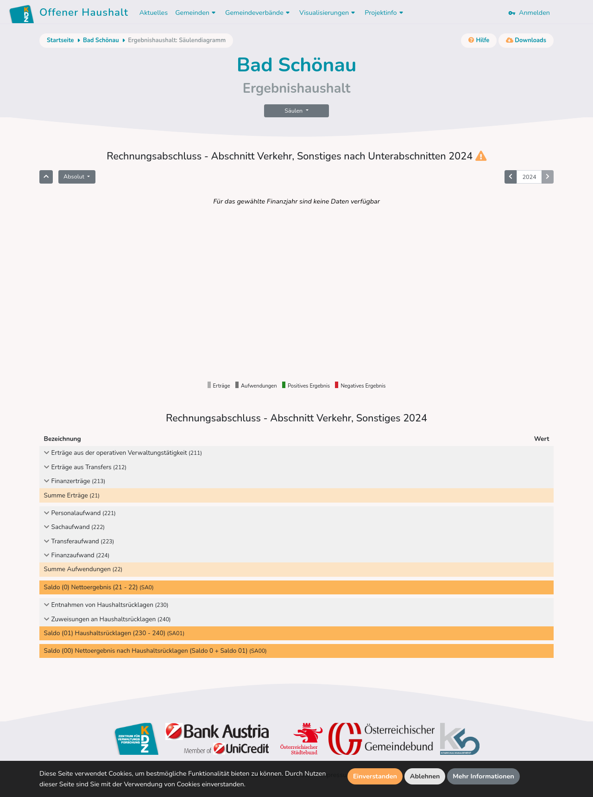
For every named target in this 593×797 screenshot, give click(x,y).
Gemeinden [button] (196, 12)
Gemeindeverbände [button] (258, 12)
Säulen (294, 111)
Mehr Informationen (483, 776)
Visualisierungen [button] (328, 12)
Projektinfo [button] (385, 12)
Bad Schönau (101, 40)
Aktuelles (153, 12)
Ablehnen (425, 776)
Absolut (74, 176)
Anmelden (529, 12)
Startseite (60, 40)
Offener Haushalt (83, 14)
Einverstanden (375, 776)
